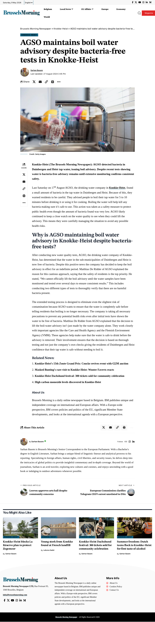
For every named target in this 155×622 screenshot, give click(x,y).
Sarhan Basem (37, 70)
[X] (136, 2)
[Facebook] (132, 2)
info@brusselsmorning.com (15, 595)
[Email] (40, 82)
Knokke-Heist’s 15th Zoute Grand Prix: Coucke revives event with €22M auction (83, 363)
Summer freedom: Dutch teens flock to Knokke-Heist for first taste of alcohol (134, 546)
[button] (139, 13)
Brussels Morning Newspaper (35, 28)
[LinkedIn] (146, 2)
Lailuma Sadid (48, 551)
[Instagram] (143, 2)
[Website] (125, 442)
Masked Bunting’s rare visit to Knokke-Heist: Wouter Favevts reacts (75, 369)
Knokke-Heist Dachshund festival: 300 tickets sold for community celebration (81, 376)
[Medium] (150, 2)
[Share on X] (34, 82)
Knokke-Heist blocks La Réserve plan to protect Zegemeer (18, 546)
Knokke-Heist (61, 28)
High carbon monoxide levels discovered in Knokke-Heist (69, 382)
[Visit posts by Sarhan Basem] (24, 72)
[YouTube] (140, 2)
